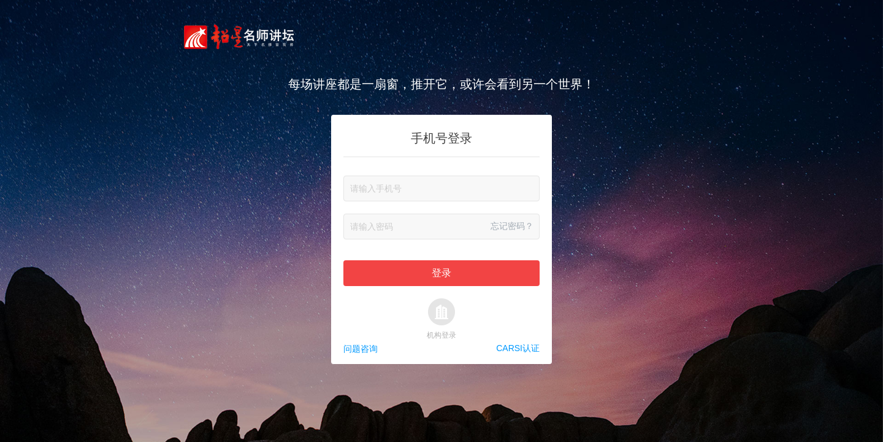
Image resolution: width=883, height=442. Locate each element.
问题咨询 (360, 348)
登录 (441, 273)
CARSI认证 (518, 348)
